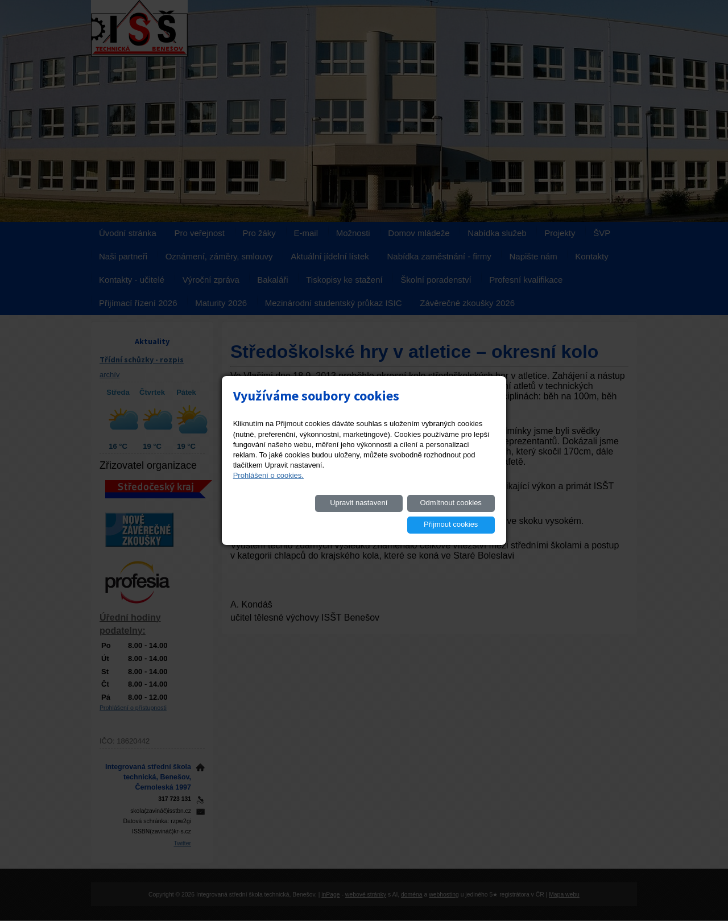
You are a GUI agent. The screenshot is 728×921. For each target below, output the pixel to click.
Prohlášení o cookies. (268, 486)
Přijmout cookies (454, 513)
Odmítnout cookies (367, 513)
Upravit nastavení (280, 513)
